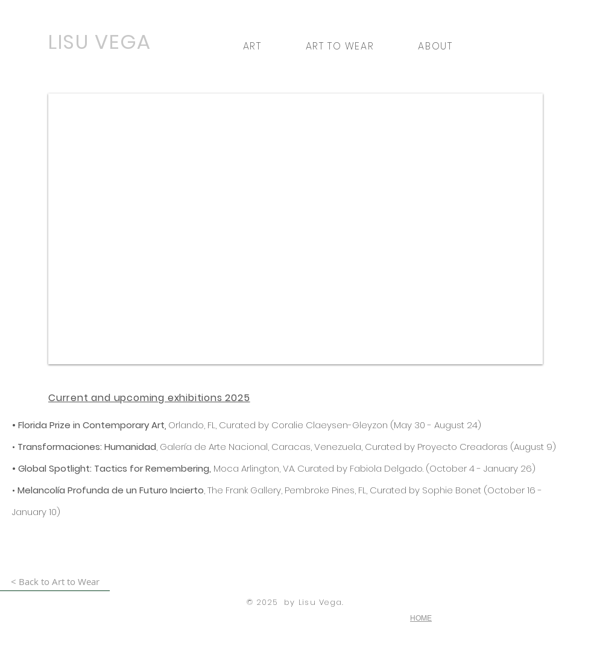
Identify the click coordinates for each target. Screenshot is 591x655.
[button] (252, 46)
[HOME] (421, 618)
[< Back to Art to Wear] (55, 581)
